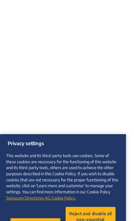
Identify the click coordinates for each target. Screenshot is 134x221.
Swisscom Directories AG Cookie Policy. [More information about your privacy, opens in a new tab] (41, 201)
